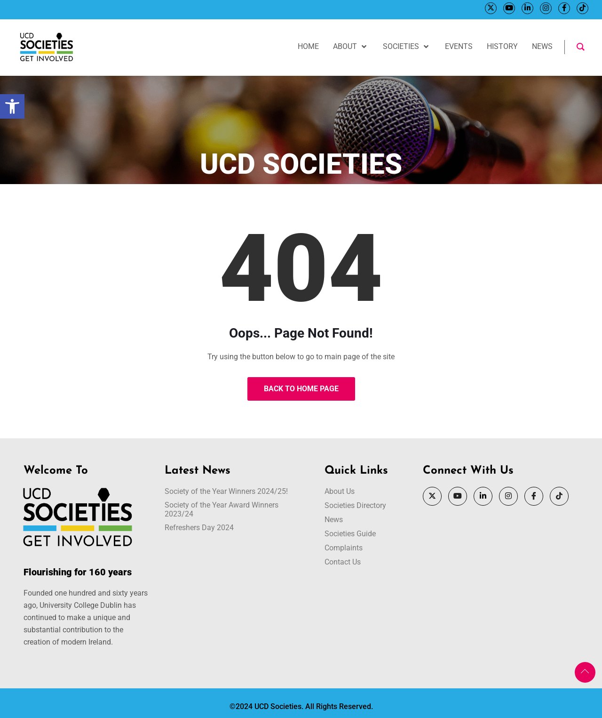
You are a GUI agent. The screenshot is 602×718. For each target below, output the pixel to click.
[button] (12, 106)
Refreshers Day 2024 (199, 527)
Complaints (344, 547)
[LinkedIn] (527, 8)
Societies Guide (350, 533)
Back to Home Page (301, 388)
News (334, 519)
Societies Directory (355, 505)
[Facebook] (564, 8)
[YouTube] (509, 8)
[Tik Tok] (582, 8)
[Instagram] (545, 8)
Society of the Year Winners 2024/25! (226, 491)
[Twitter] (490, 8)
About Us (340, 491)
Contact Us (343, 561)
